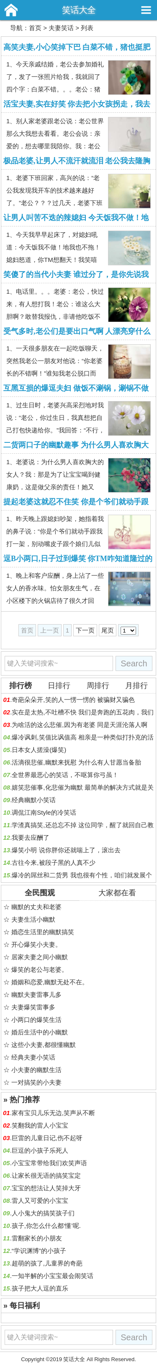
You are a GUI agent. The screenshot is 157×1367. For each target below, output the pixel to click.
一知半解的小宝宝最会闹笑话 (52, 1275)
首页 (35, 27)
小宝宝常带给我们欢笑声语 (49, 1162)
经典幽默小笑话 (34, 799)
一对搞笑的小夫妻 (36, 1082)
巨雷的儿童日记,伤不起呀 (47, 1137)
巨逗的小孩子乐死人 (40, 1150)
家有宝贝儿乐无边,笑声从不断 (53, 1112)
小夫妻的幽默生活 (36, 1069)
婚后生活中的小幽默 (39, 1032)
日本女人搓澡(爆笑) (39, 749)
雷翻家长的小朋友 (37, 1238)
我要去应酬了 (30, 837)
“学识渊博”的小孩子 (39, 1250)
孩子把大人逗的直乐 (40, 1288)
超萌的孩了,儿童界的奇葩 (47, 1263)
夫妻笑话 (61, 27)
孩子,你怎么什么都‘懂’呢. (46, 1225)
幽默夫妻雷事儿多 (36, 994)
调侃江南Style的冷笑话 (44, 812)
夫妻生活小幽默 (33, 919)
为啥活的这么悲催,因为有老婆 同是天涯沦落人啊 (79, 724)
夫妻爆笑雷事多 (33, 1007)
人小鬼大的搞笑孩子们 (43, 1213)
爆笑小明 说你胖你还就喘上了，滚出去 (66, 850)
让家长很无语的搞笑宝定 (46, 1175)
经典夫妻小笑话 (33, 1057)
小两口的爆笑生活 (36, 1019)
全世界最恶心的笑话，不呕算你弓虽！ (65, 774)
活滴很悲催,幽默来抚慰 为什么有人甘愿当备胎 (76, 762)
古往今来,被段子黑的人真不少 (53, 862)
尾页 (107, 630)
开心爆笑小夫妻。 (36, 944)
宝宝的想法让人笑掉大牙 (46, 1188)
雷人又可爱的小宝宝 (40, 1200)
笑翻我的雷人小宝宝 (40, 1125)
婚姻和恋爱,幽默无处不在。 (49, 982)
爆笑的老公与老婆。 (39, 969)
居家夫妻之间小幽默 (39, 956)
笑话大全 (78, 10)
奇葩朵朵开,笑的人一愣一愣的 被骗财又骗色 (73, 699)
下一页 (85, 630)
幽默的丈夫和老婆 (36, 906)
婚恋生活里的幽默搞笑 (42, 931)
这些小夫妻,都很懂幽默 (43, 1044)
